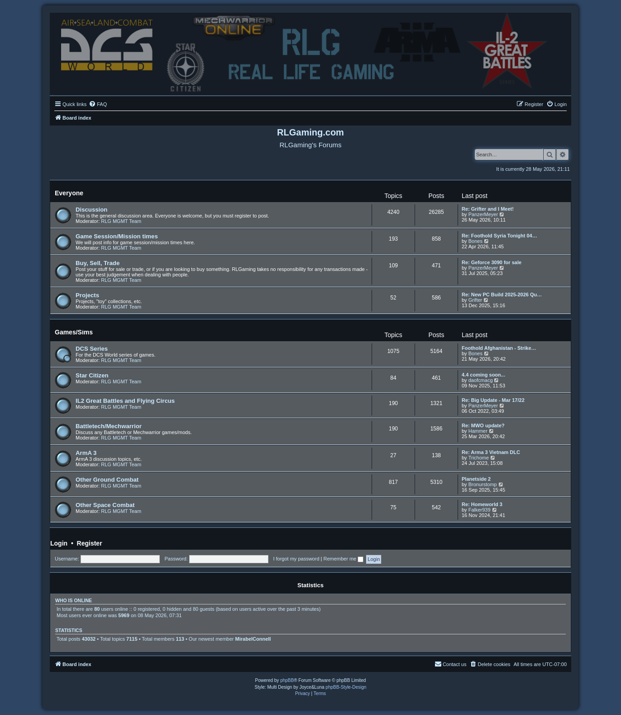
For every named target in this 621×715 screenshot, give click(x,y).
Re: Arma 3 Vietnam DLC (491, 452)
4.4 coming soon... (483, 374)
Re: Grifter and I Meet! (488, 209)
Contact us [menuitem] (451, 664)
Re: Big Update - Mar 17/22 (493, 400)
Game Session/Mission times (117, 236)
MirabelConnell (253, 639)
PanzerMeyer (483, 214)
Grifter (475, 300)
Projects (87, 295)
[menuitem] (98, 104)
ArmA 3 (86, 452)
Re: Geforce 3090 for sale (491, 262)
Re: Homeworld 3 (482, 504)
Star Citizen (92, 375)
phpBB (287, 680)
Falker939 (479, 509)
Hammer (477, 431)
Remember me (343, 558)
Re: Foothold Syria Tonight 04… (499, 235)
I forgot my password (296, 558)
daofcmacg (480, 380)
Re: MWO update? (483, 425)
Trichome (478, 457)
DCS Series (92, 348)
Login (58, 543)
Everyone (69, 193)
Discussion (91, 209)
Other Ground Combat (107, 479)
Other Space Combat (105, 505)
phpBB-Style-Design (345, 687)
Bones (475, 241)
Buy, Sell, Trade (97, 263)
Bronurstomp (482, 484)
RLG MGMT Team (121, 221)
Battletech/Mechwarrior (109, 426)
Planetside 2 (476, 479)
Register (89, 543)
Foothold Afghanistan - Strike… (499, 348)
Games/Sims (74, 332)
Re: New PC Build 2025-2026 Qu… (502, 294)
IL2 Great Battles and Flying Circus (125, 400)
